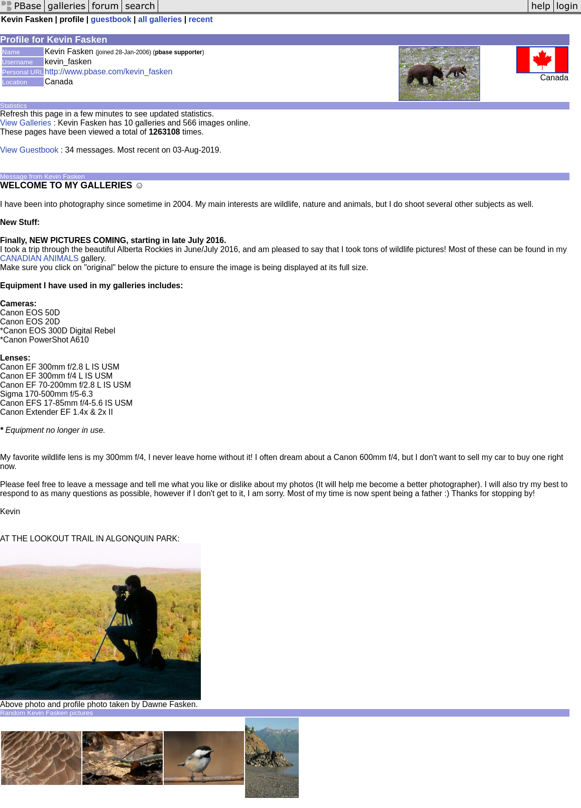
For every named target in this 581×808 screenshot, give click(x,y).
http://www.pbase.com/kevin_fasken (108, 71)
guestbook (111, 19)
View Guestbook (29, 150)
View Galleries (25, 123)
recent (201, 19)
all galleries (160, 19)
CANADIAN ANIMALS (39, 258)
